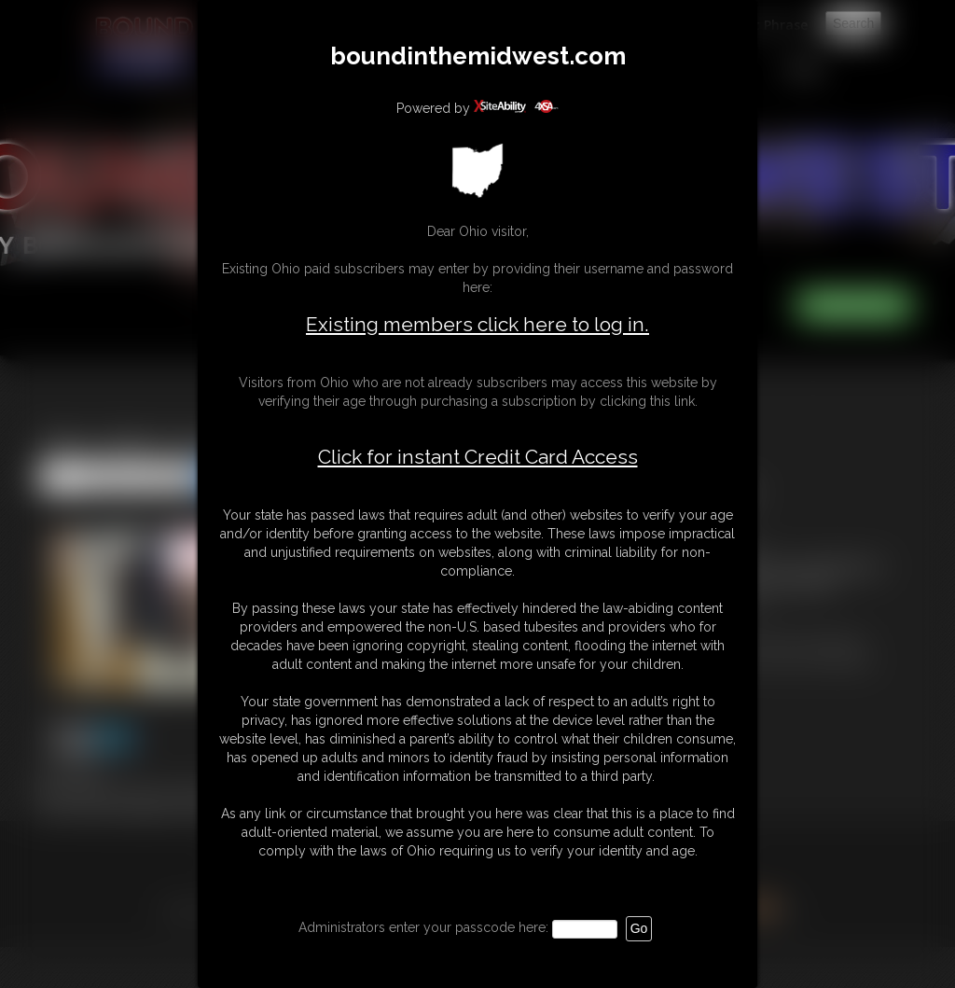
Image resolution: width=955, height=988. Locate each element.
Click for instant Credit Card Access (478, 457)
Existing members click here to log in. (477, 324)
